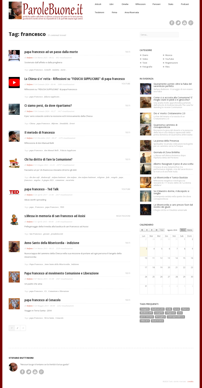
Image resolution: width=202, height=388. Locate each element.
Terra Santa (49, 318)
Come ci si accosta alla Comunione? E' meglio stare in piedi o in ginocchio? (173, 98)
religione (100, 177)
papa (121, 177)
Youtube (184, 22)
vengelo (114, 177)
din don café (35, 177)
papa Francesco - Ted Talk (41, 189)
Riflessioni (141, 4)
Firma (114, 12)
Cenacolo (59, 318)
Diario (145, 55)
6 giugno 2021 (48, 180)
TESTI (127, 52)
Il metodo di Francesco (39, 132)
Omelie (125, 4)
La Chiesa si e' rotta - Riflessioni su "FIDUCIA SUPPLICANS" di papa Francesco (74, 78)
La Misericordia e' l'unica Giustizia (171, 177)
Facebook (171, 22)
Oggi (161, 230)
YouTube (169, 58)
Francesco (39, 207)
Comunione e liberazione (58, 291)
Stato (170, 4)
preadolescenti (57, 234)
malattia (55, 70)
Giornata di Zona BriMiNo (167, 152)
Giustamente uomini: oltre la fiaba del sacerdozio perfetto (173, 85)
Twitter (178, 22)
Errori (72, 123)
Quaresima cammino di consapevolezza (165, 126)
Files (167, 66)
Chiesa (32, 123)
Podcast (185, 4)
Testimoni (99, 12)
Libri (111, 4)
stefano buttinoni (59, 177)
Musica (168, 55)
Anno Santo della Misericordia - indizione (51, 243)
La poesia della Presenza (166, 140)
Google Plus (190, 22)
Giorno (189, 230)
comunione (59, 180)
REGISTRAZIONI (123, 216)
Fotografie (147, 66)
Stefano (30, 57)
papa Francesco (36, 70)
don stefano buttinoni (87, 177)
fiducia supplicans (51, 96)
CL (45, 291)
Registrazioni (171, 62)
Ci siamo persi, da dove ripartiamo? (48, 105)
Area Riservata (132, 12)
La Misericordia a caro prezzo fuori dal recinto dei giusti (173, 205)
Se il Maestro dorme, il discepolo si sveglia (171, 192)
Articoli (98, 4)
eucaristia (70, 180)
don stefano (72, 177)
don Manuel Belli (51, 150)
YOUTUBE (126, 83)
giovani (46, 234)
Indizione (75, 264)
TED (62, 207)
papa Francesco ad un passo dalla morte (51, 52)
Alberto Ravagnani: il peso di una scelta (173, 163)
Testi (145, 62)
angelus (37, 180)
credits (190, 381)
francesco (28, 180)
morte (63, 70)
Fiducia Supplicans (68, 150)
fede (108, 177)
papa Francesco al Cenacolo (42, 300)
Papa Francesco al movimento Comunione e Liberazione (61, 273)
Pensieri (156, 4)
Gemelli (47, 70)
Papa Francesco (36, 264)
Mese (183, 230)
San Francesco (36, 234)
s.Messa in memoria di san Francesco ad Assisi (54, 216)
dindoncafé (45, 177)
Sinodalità (64, 123)
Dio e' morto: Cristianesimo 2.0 (169, 113)
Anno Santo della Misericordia (57, 264)
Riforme (54, 123)
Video (145, 58)
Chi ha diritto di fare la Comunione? (48, 159)
